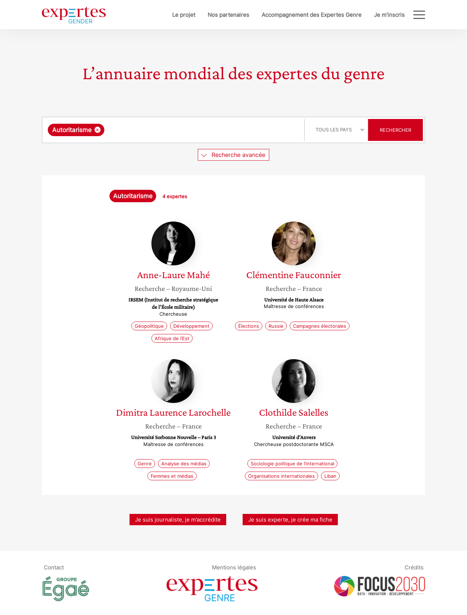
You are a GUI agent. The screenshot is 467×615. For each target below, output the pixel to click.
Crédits (414, 567)
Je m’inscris (365, 14)
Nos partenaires (204, 14)
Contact (54, 567)
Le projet (159, 14)
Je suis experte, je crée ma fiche (290, 519)
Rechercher (395, 130)
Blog (399, 14)
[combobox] (174, 130)
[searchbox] (181, 130)
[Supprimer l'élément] (97, 130)
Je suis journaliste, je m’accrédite (178, 519)
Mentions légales (234, 567)
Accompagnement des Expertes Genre (287, 14)
